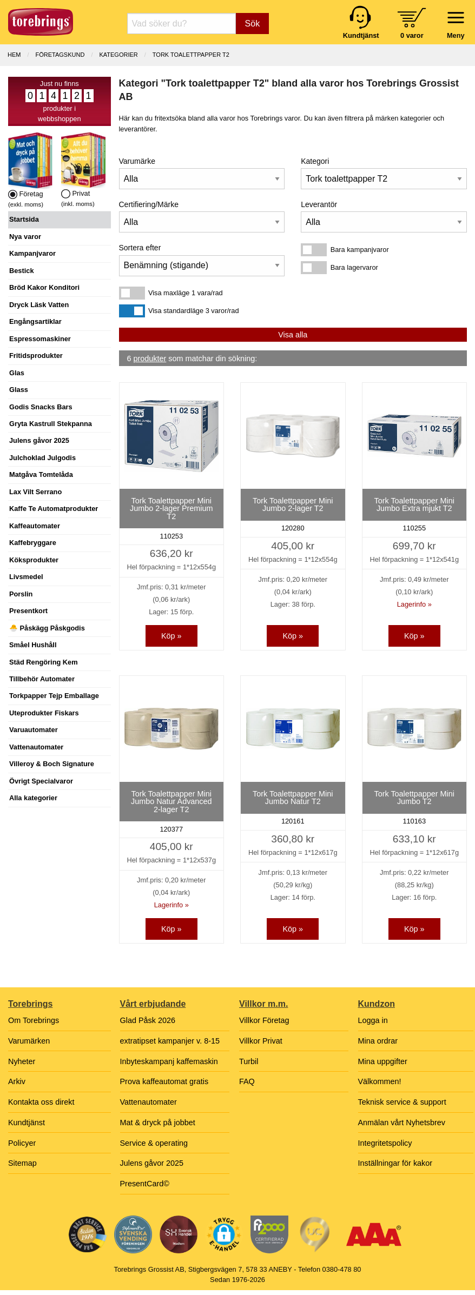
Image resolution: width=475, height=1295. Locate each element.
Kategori (315, 161)
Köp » (171, 636)
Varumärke (137, 161)
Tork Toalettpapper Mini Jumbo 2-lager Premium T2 (171, 508)
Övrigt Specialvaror (41, 781)
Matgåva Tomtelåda (41, 474)
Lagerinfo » (414, 604)
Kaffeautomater (34, 526)
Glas (16, 373)
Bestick (21, 271)
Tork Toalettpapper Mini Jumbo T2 (414, 797)
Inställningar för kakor (395, 1163)
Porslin (20, 594)
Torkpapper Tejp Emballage (54, 696)
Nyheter (21, 1061)
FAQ (247, 1081)
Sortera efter (140, 247)
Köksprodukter (33, 560)
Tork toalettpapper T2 (191, 54)
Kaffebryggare (32, 543)
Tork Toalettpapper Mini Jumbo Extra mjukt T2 (414, 504)
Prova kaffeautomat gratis (164, 1081)
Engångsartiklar (35, 321)
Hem (14, 54)
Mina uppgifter (382, 1061)
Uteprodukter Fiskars (44, 713)
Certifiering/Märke (149, 204)
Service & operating (154, 1143)
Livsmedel (26, 577)
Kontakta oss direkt (41, 1102)
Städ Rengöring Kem (43, 662)
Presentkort (28, 611)
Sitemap (22, 1163)
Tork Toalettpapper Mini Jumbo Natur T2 (293, 797)
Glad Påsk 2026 (147, 1020)
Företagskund (60, 54)
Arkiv (16, 1081)
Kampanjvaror (32, 253)
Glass (18, 390)
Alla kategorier (33, 798)
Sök (252, 23)
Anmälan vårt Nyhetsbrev (402, 1122)
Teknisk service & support (402, 1102)
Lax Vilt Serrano (35, 492)
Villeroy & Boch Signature (51, 764)
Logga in (373, 1020)
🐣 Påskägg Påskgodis (47, 628)
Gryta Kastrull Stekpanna (50, 424)
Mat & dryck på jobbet (157, 1122)
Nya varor (25, 237)
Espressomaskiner (40, 339)
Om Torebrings (33, 1020)
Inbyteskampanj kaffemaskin (169, 1061)
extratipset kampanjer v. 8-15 (170, 1041)
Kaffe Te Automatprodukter (53, 508)
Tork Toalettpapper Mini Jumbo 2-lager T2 (293, 504)
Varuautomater (33, 730)
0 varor (412, 35)
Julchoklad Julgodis (42, 458)
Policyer (22, 1143)
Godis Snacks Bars (40, 407)
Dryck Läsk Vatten (39, 305)
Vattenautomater (36, 747)
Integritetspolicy (385, 1143)
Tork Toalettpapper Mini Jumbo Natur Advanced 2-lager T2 (171, 801)
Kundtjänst (26, 1122)
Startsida (24, 219)
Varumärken (29, 1041)
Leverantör (319, 204)
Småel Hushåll (32, 645)
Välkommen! (379, 1081)
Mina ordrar (378, 1041)
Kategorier (118, 54)
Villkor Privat (260, 1041)
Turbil (248, 1061)
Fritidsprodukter (36, 355)
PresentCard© (144, 1183)
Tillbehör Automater (42, 679)
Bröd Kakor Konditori (44, 287)
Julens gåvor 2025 (39, 440)
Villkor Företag (264, 1020)
